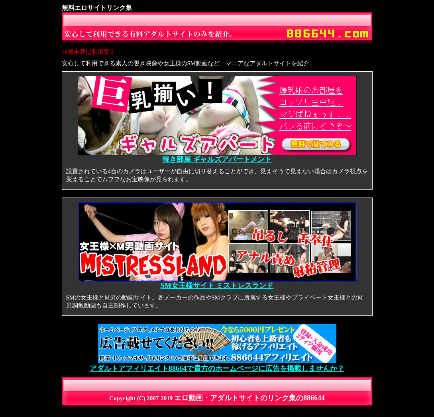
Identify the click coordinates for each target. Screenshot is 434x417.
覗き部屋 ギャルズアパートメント (217, 156)
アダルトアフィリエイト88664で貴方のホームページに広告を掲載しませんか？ (217, 364)
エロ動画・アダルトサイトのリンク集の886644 (249, 398)
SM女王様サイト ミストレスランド (217, 282)
